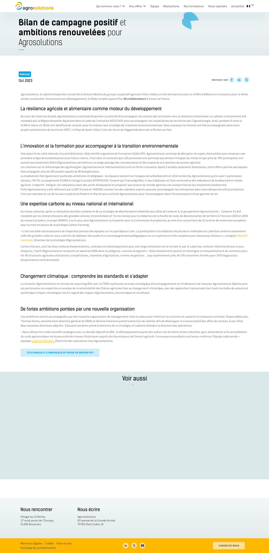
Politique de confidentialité (38, 548)
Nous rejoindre (217, 6)
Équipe (154, 6)
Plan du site (64, 543)
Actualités (237, 6)
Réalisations (171, 6)
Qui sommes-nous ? (108, 6)
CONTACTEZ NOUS (229, 545)
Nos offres (135, 6)
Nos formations (194, 6)
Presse (25, 74)
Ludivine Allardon (43, 341)
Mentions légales (32, 543)
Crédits (49, 543)
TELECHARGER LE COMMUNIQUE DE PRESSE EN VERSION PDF (60, 352)
